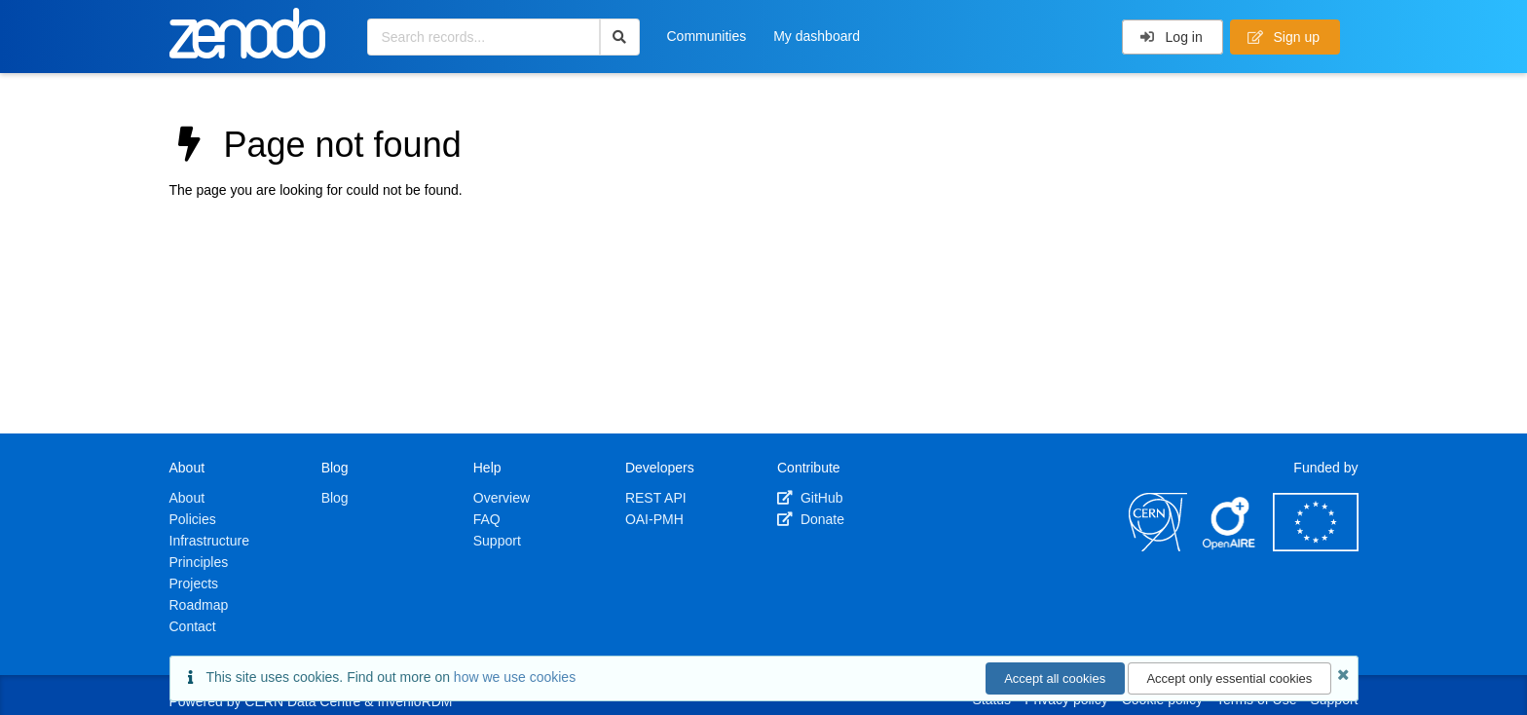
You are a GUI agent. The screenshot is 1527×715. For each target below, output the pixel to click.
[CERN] (1158, 546)
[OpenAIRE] (1230, 546)
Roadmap (199, 605)
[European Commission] (1316, 546)
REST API (656, 498)
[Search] (620, 37)
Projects (194, 583)
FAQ (487, 519)
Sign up (1284, 37)
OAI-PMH (654, 519)
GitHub (809, 498)
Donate (810, 519)
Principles (199, 562)
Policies (192, 519)
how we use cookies (515, 677)
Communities (707, 36)
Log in (1171, 37)
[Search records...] (483, 37)
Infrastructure (209, 540)
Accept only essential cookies (1229, 678)
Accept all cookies (1054, 678)
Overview (501, 498)
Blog (335, 498)
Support (497, 540)
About (187, 498)
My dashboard (816, 36)
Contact (192, 626)
